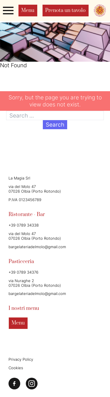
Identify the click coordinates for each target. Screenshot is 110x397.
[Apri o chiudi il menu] (8, 10)
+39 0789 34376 (23, 272)
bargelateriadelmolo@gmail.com (37, 247)
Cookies (16, 368)
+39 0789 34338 (24, 225)
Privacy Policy (21, 359)
